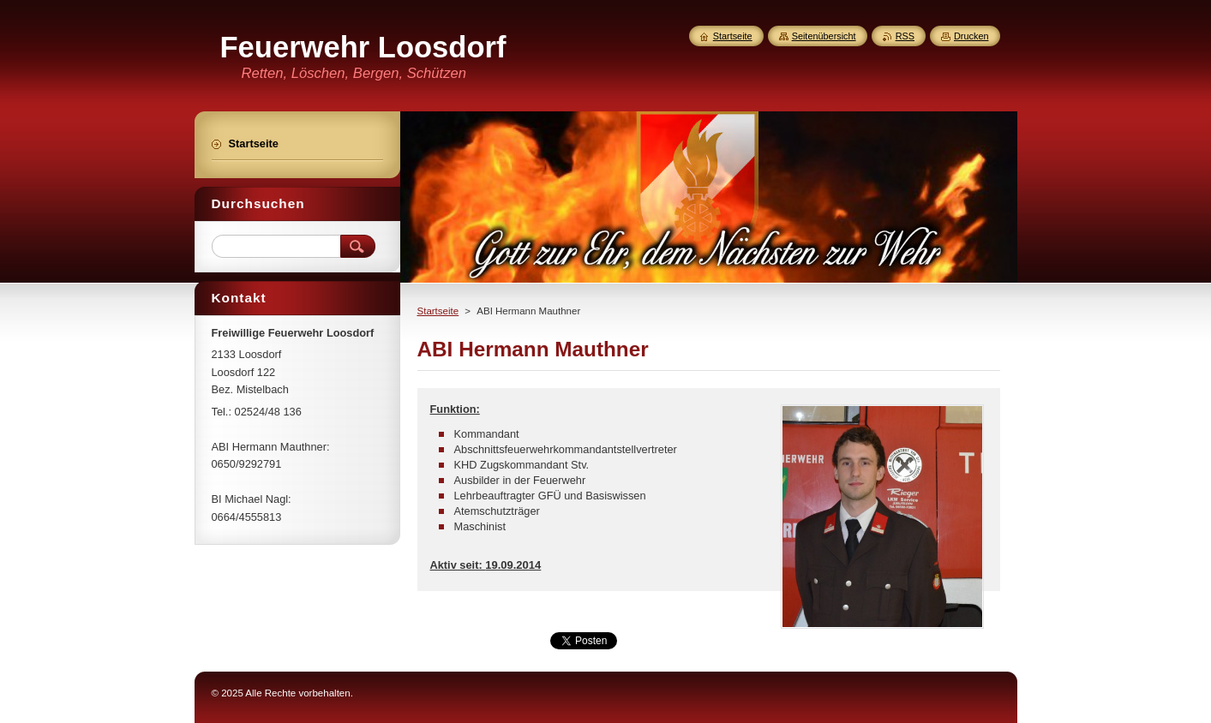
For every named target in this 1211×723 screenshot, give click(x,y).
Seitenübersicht (824, 36)
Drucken (971, 36)
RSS (905, 36)
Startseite (438, 311)
